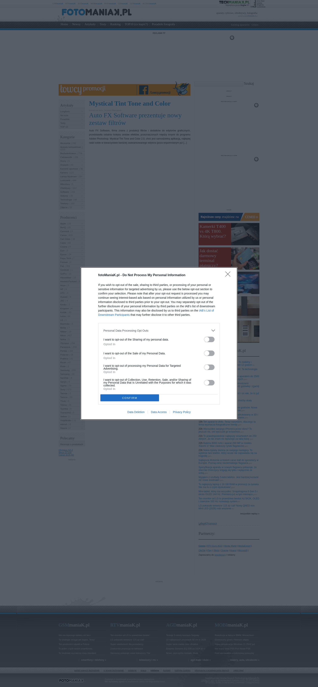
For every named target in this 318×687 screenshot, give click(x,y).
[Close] (229, 275)
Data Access (159, 412)
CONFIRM (129, 397)
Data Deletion (136, 412)
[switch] (209, 339)
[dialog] (159, 343)
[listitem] (159, 330)
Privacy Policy (182, 412)
